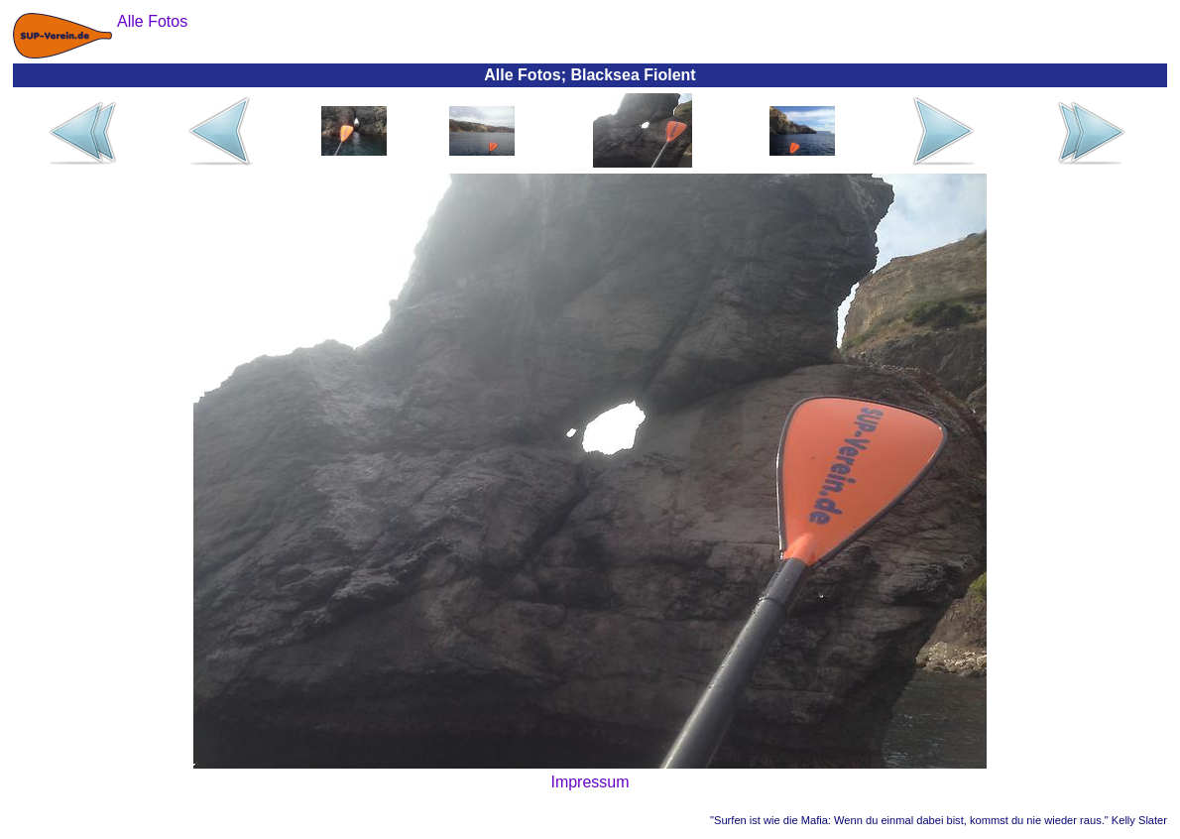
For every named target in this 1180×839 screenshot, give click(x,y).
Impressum (589, 782)
